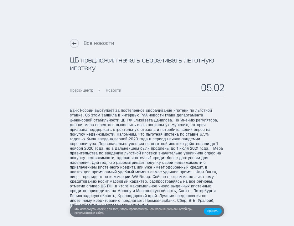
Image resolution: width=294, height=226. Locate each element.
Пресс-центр (81, 90)
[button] (213, 211)
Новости (113, 90)
